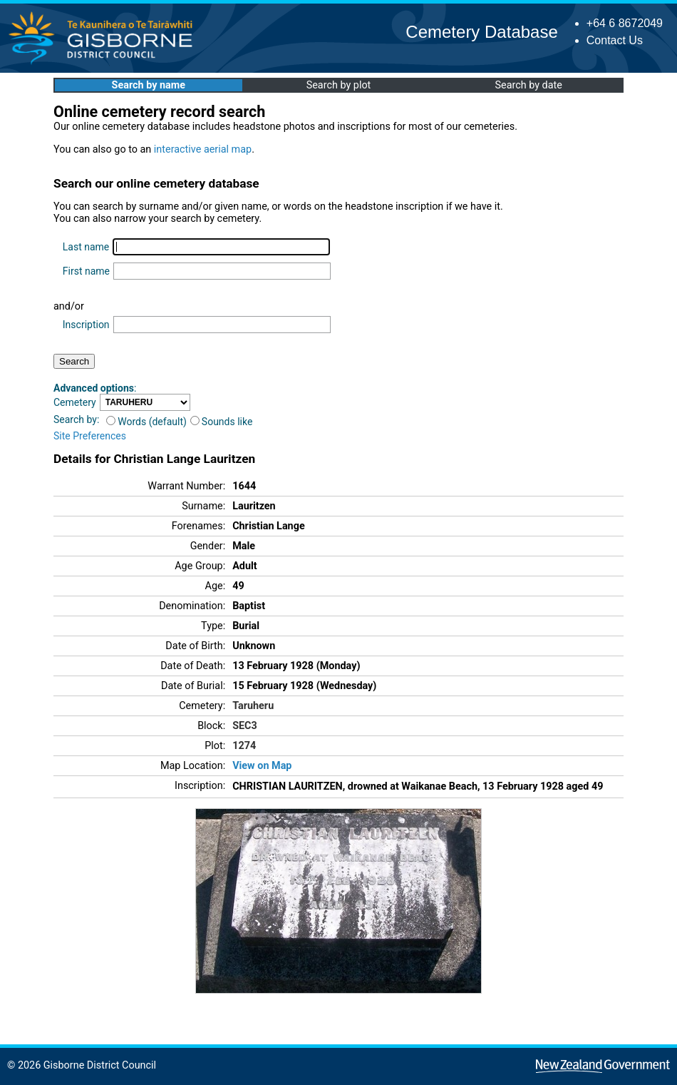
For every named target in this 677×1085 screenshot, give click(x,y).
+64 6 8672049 (624, 23)
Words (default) (146, 421)
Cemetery (74, 402)
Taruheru (253, 706)
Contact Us (614, 40)
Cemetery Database (481, 31)
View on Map (261, 766)
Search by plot (338, 85)
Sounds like (221, 421)
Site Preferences (89, 436)
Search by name (148, 85)
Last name (86, 247)
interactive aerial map (203, 149)
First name (86, 271)
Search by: (76, 419)
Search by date (528, 85)
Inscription (86, 324)
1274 (244, 746)
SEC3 (244, 726)
